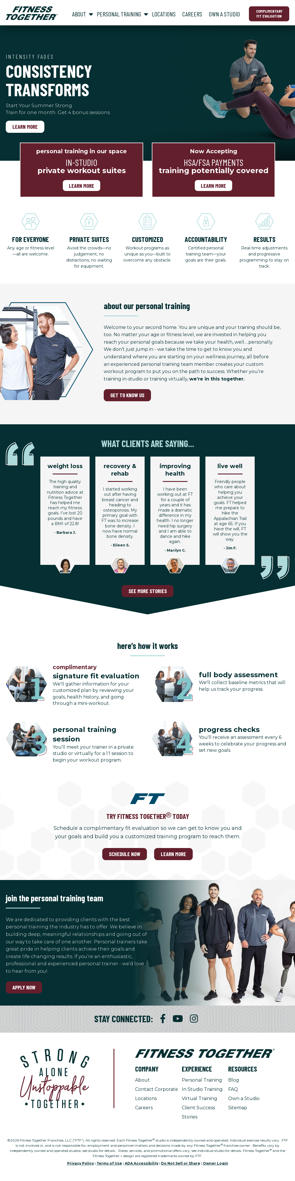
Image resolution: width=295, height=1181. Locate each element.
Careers (144, 1107)
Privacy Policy (80, 1163)
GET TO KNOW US (127, 395)
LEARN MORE (173, 854)
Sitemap (237, 1107)
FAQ (233, 1089)
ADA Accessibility (141, 1163)
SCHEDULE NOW (124, 854)
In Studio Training (202, 1089)
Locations (146, 1098)
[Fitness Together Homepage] (32, 13)
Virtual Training (199, 1098)
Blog (233, 1080)
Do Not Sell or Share (180, 1163)
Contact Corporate (156, 1089)
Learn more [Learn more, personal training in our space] (81, 185)
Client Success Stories (198, 1112)
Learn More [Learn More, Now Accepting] (213, 185)
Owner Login (215, 1163)
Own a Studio (244, 1098)
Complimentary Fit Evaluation (269, 13)
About (142, 1080)
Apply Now (23, 987)
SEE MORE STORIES (147, 591)
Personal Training (202, 1080)
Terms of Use (109, 1163)
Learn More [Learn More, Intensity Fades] (25, 126)
